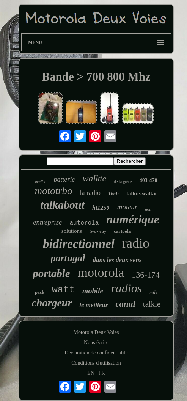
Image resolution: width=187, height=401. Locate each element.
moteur (127, 207)
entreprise (47, 222)
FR (102, 373)
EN (90, 373)
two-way (98, 231)
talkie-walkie (142, 193)
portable (51, 273)
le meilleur (93, 305)
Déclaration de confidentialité (95, 353)
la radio (90, 193)
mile (153, 292)
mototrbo (53, 191)
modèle (40, 181)
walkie (94, 178)
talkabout (62, 204)
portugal (68, 258)
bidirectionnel (79, 244)
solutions (71, 231)
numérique (132, 219)
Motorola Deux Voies (96, 332)
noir (148, 209)
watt (63, 289)
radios (126, 288)
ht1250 (100, 207)
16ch (113, 194)
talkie (152, 304)
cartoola (122, 231)
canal (125, 304)
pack (39, 292)
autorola (84, 223)
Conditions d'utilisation (96, 363)
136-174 (145, 274)
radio (135, 243)
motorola (101, 272)
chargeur (52, 303)
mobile (93, 291)
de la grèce (123, 181)
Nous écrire (96, 342)
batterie (64, 179)
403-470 (148, 180)
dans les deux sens (117, 260)
